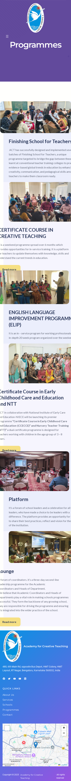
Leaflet (63, 764)
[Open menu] (7, 36)
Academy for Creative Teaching (46, 646)
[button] (36, 744)
